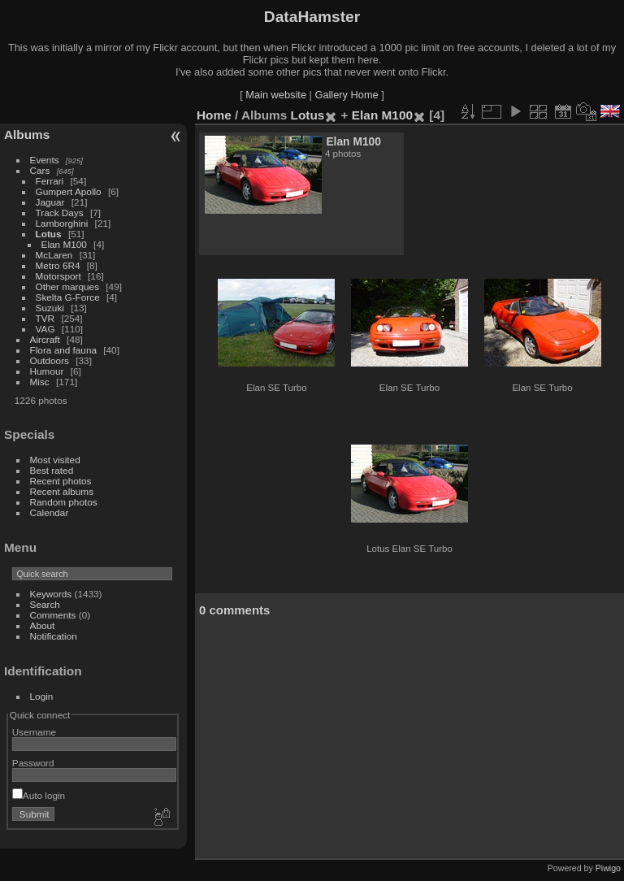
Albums (27, 134)
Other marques (67, 286)
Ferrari (50, 181)
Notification (53, 636)
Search (45, 604)
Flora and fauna (63, 350)
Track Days (60, 212)
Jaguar (50, 202)
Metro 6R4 (58, 265)
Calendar (49, 512)
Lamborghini (62, 223)
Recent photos (61, 480)
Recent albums (61, 491)
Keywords (51, 593)
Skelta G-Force (68, 297)
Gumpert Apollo (69, 191)
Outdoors (49, 360)
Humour (47, 371)
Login (42, 696)
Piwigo (608, 868)
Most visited (55, 459)
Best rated (52, 470)
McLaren (54, 255)
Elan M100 (64, 244)
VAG (45, 328)
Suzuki (50, 307)
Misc (40, 381)
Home (214, 115)
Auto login (38, 795)
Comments (53, 615)
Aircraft (45, 339)
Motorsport (58, 276)
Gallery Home (346, 95)
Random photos (64, 502)
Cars (40, 170)
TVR (45, 318)
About (42, 625)
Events (44, 159)
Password (33, 762)
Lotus (49, 233)
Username (34, 732)
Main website (275, 95)
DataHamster (312, 16)
